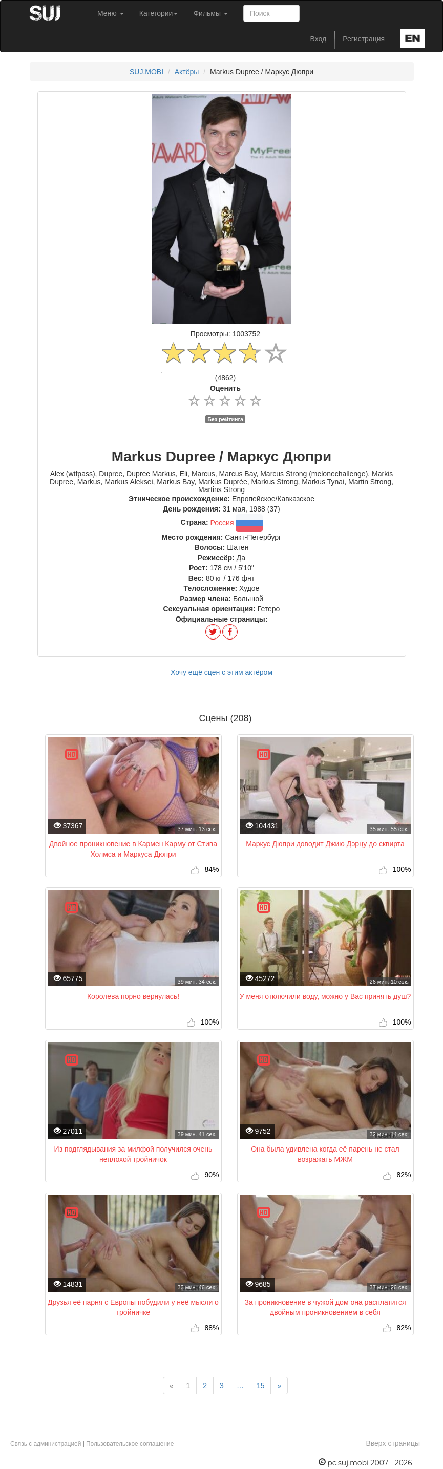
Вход (318, 39)
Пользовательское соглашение (130, 1443)
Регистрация (364, 39)
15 (261, 1385)
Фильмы (210, 13)
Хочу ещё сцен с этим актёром (221, 672)
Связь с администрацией (45, 1443)
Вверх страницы (393, 1443)
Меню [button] (110, 13)
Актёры (187, 72)
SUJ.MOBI (146, 72)
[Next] (279, 1385)
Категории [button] (158, 13)
